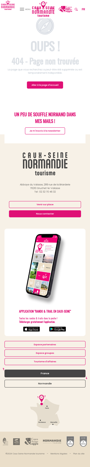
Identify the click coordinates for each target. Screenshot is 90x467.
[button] (76, 9)
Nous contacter (45, 213)
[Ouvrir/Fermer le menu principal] (25, 9)
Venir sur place (45, 204)
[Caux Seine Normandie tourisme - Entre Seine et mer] (8, 5)
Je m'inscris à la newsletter (44, 130)
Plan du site (78, 453)
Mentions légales (59, 453)
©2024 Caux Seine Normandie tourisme (25, 453)
